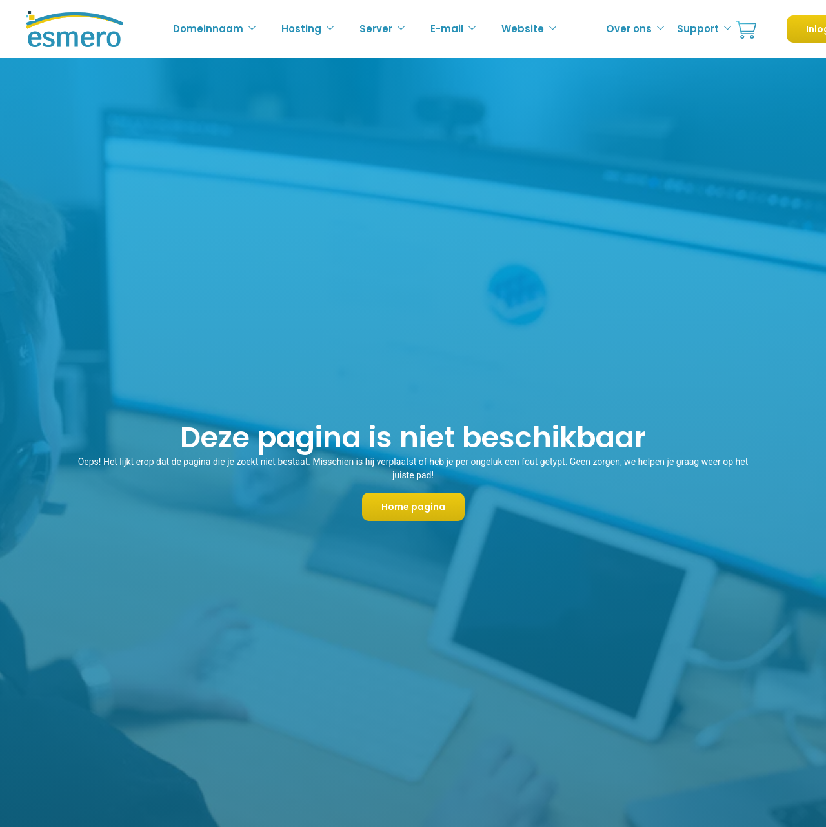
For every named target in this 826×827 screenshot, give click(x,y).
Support (704, 29)
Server (382, 29)
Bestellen (746, 30)
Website (528, 29)
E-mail (453, 29)
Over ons (635, 29)
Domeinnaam (214, 29)
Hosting (307, 29)
